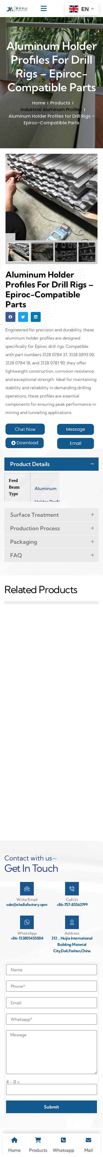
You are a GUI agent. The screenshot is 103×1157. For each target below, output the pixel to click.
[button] (10, 317)
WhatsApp (27, 933)
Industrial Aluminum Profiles (51, 109)
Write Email (26, 899)
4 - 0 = (13, 1082)
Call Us (72, 899)
